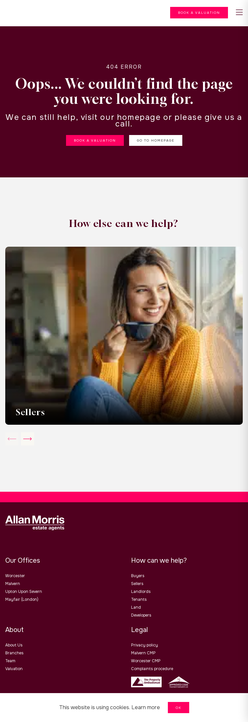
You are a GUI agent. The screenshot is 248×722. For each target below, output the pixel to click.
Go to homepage (155, 140)
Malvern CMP (143, 653)
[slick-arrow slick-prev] (27, 438)
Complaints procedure (152, 668)
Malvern (12, 583)
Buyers (138, 575)
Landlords (141, 591)
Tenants (139, 599)
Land (136, 607)
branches (14, 653)
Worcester (15, 575)
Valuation (14, 668)
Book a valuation (95, 140)
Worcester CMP (146, 661)
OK (178, 708)
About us (14, 645)
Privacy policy (144, 645)
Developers (141, 615)
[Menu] (199, 12)
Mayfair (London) (21, 599)
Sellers (137, 583)
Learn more (145, 707)
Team (10, 661)
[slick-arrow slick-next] (11, 438)
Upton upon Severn (23, 591)
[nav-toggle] (239, 13)
